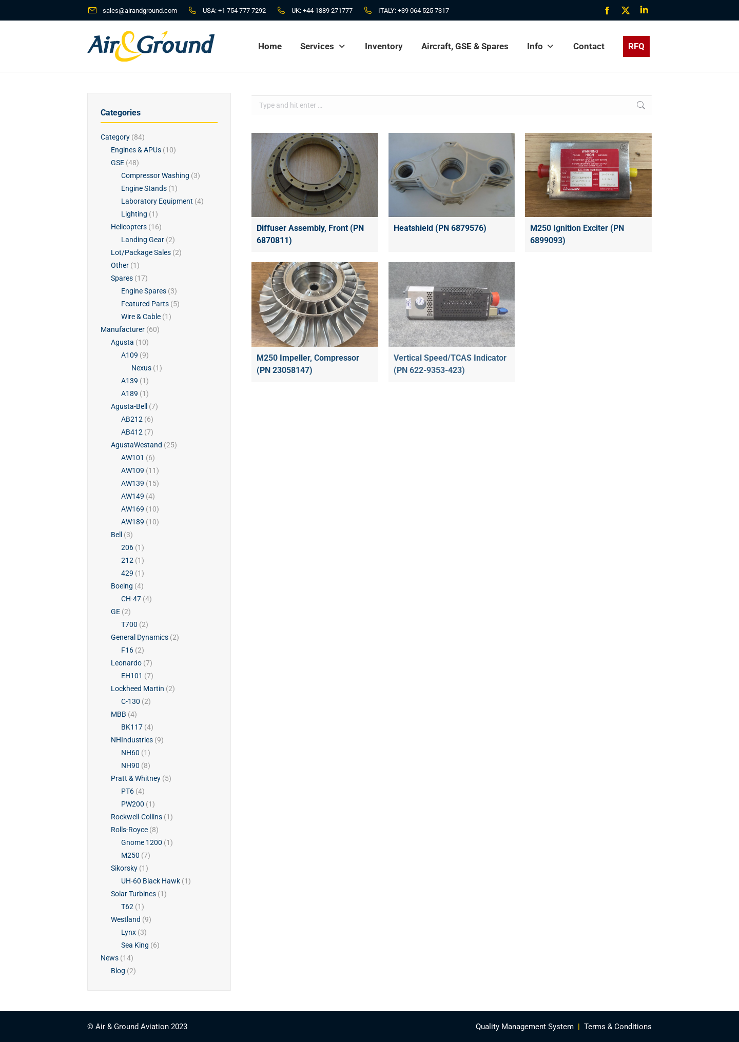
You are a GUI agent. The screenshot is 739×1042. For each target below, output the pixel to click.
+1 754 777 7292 (242, 10)
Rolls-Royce (129, 829)
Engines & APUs (136, 150)
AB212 (132, 419)
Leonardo (126, 663)
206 (127, 547)
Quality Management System (525, 1026)
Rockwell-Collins (136, 817)
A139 (129, 381)
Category (115, 137)
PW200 (132, 804)
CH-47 (131, 599)
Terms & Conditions (618, 1026)
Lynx (128, 932)
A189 (129, 393)
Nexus (141, 368)
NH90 (130, 765)
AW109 (132, 470)
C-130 (130, 701)
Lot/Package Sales (141, 252)
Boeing (122, 586)
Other (120, 265)
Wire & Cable (141, 316)
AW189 (132, 522)
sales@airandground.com (140, 10)
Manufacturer (123, 329)
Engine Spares (143, 291)
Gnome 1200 (141, 842)
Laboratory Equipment (157, 201)
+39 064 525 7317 (423, 10)
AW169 (132, 509)
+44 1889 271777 (328, 10)
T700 (129, 624)
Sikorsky (124, 868)
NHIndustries (132, 740)
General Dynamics (139, 637)
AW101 (132, 458)
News (110, 958)
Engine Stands (144, 188)
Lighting (134, 214)
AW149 (132, 496)
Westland (126, 919)
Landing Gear (142, 239)
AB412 (132, 432)
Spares (122, 278)
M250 (130, 855)
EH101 (132, 676)
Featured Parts (145, 304)
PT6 (127, 791)
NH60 (130, 753)
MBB (118, 714)
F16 (127, 650)
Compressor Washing (155, 175)
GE (115, 611)
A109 (129, 355)
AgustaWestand (136, 445)
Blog (118, 971)
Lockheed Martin (137, 688)
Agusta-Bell (129, 406)
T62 (127, 906)
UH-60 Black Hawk (150, 881)
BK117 (132, 727)
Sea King (135, 945)
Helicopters (129, 227)
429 (127, 573)
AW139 (132, 483)
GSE (117, 163)
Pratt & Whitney (136, 778)
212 (127, 560)
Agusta (122, 342)
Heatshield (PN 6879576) (440, 228)
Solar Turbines (133, 894)
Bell (116, 534)
